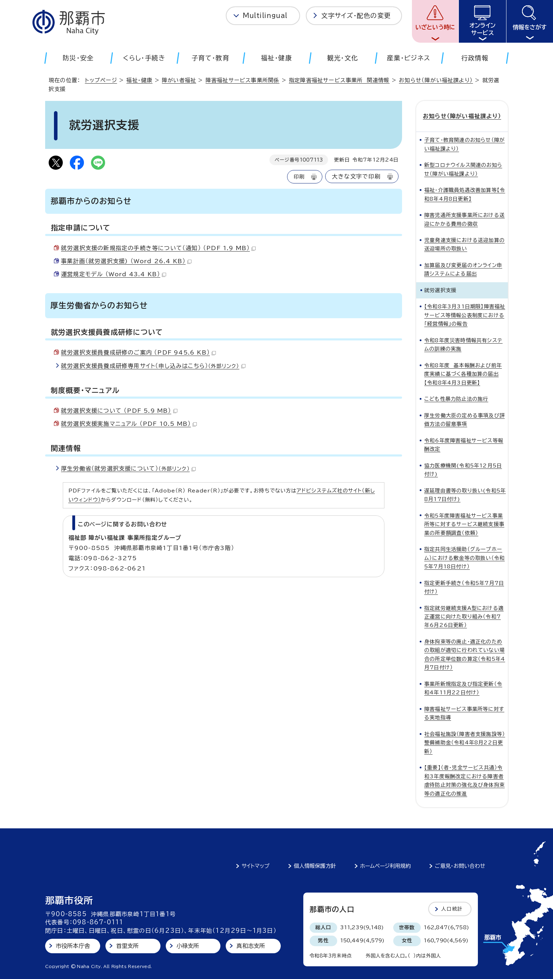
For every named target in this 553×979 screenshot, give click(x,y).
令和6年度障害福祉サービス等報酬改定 (463, 445)
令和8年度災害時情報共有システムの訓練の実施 (463, 344)
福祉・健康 (139, 80)
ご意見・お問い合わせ (460, 866)
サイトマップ (255, 866)
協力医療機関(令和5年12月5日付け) (463, 470)
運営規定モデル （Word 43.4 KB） (113, 274)
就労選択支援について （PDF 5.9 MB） (119, 410)
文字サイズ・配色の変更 (356, 15)
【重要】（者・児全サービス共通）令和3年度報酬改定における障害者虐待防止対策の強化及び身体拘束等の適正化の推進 (464, 780)
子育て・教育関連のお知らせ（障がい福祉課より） (464, 144)
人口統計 (452, 908)
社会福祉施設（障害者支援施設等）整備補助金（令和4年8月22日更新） (464, 742)
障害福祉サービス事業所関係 (243, 80)
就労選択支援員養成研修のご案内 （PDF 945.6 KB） (138, 352)
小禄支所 (187, 946)
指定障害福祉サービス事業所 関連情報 (339, 80)
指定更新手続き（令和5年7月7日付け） (464, 587)
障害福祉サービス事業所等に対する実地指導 (464, 713)
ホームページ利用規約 (385, 866)
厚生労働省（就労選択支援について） (128, 468)
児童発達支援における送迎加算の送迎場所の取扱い (464, 244)
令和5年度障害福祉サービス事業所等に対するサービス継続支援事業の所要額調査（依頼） (464, 524)
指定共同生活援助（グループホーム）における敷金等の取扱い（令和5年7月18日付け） (464, 557)
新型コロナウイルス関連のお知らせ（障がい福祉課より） (463, 169)
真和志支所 (250, 946)
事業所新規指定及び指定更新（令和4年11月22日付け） (463, 688)
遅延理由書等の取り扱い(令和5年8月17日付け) (465, 495)
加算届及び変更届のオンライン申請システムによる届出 (463, 269)
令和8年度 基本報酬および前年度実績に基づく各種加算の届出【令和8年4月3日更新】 (463, 374)
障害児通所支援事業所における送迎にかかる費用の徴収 (464, 219)
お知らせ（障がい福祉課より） (436, 80)
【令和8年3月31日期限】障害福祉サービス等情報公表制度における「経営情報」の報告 (464, 315)
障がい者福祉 (179, 80)
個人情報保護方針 (315, 866)
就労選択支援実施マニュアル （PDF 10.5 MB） (129, 424)
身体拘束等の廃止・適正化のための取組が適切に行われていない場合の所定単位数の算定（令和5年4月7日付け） (464, 654)
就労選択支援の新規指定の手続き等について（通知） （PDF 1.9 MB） (158, 248)
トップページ (101, 80)
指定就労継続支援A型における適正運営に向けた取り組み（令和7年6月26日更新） (464, 616)
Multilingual (265, 15)
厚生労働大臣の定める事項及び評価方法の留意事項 (464, 420)
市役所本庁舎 (73, 946)
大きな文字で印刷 (356, 176)
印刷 (299, 176)
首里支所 (127, 946)
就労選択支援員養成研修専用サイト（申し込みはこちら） (153, 366)
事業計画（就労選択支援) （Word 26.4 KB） (126, 261)
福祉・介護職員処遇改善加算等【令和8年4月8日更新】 (464, 194)
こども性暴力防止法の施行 (456, 398)
